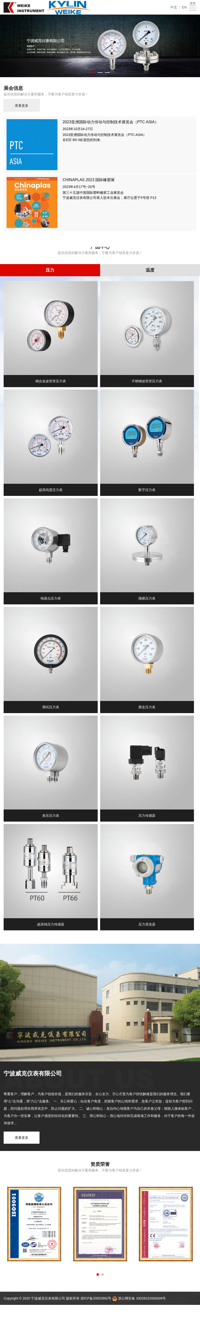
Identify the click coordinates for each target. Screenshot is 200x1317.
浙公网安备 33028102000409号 (142, 1298)
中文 (173, 7)
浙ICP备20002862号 (96, 1298)
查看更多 (21, 106)
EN (184, 7)
